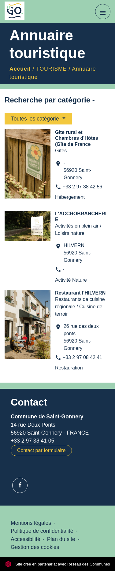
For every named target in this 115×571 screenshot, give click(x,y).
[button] (38, 118)
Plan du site (61, 539)
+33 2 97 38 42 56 (82, 186)
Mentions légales (31, 523)
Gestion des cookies (35, 547)
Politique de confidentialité (42, 531)
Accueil (20, 69)
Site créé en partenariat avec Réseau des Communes (57, 564)
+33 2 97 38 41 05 (32, 441)
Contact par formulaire (41, 450)
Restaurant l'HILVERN (80, 292)
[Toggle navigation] (102, 11)
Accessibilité (25, 539)
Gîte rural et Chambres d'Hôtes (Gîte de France (76, 138)
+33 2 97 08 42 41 (82, 357)
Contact (29, 402)
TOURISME (51, 69)
